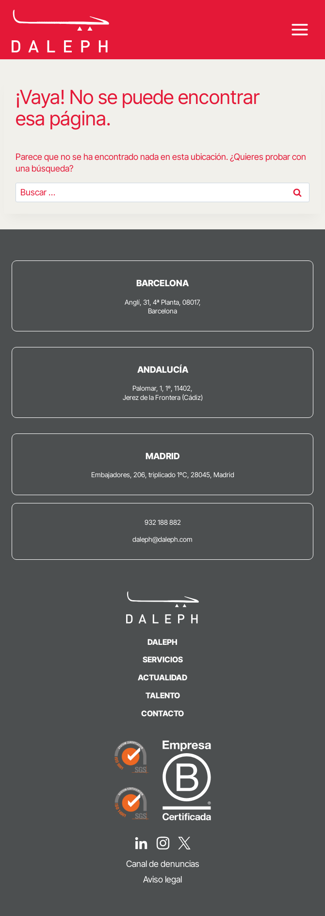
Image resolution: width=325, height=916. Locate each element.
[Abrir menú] (299, 29)
